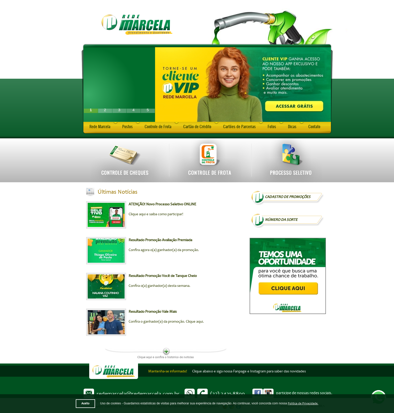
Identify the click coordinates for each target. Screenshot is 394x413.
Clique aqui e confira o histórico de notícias (165, 356)
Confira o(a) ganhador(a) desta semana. (159, 285)
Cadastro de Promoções (287, 196)
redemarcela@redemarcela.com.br (138, 394)
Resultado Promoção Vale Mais (153, 311)
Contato (314, 126)
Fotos (272, 126)
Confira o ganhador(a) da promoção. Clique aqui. (166, 321)
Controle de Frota (158, 126)
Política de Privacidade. (303, 403)
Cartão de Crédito (197, 126)
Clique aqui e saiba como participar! (156, 214)
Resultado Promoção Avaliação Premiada (160, 240)
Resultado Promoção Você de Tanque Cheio (163, 275)
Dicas (292, 126)
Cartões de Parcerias (239, 126)
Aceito (85, 403)
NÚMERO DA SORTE (281, 219)
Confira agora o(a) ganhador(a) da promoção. (164, 249)
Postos (127, 126)
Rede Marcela (99, 126)
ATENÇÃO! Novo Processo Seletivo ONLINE (162, 204)
